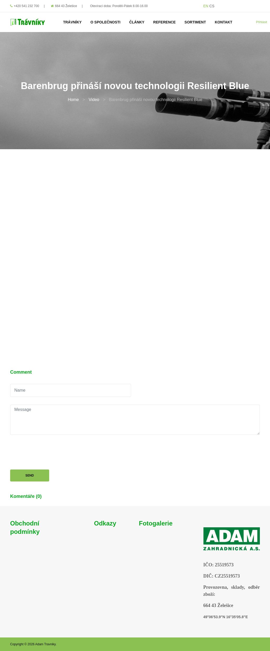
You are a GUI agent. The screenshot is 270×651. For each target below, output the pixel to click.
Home (73, 99)
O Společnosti (105, 22)
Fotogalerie (155, 523)
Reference (164, 22)
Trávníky (72, 22)
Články (136, 22)
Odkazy (105, 523)
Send (29, 475)
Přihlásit (261, 22)
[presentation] (49, 453)
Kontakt (223, 22)
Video (94, 99)
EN (205, 6)
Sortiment (195, 22)
